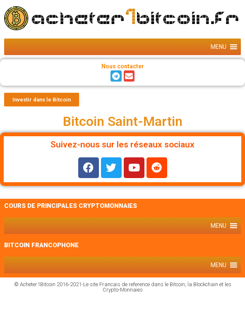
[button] (218, 47)
